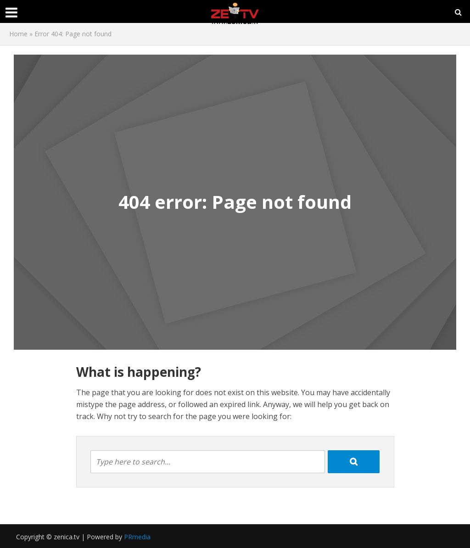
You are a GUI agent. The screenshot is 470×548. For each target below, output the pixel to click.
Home (18, 33)
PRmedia (137, 536)
